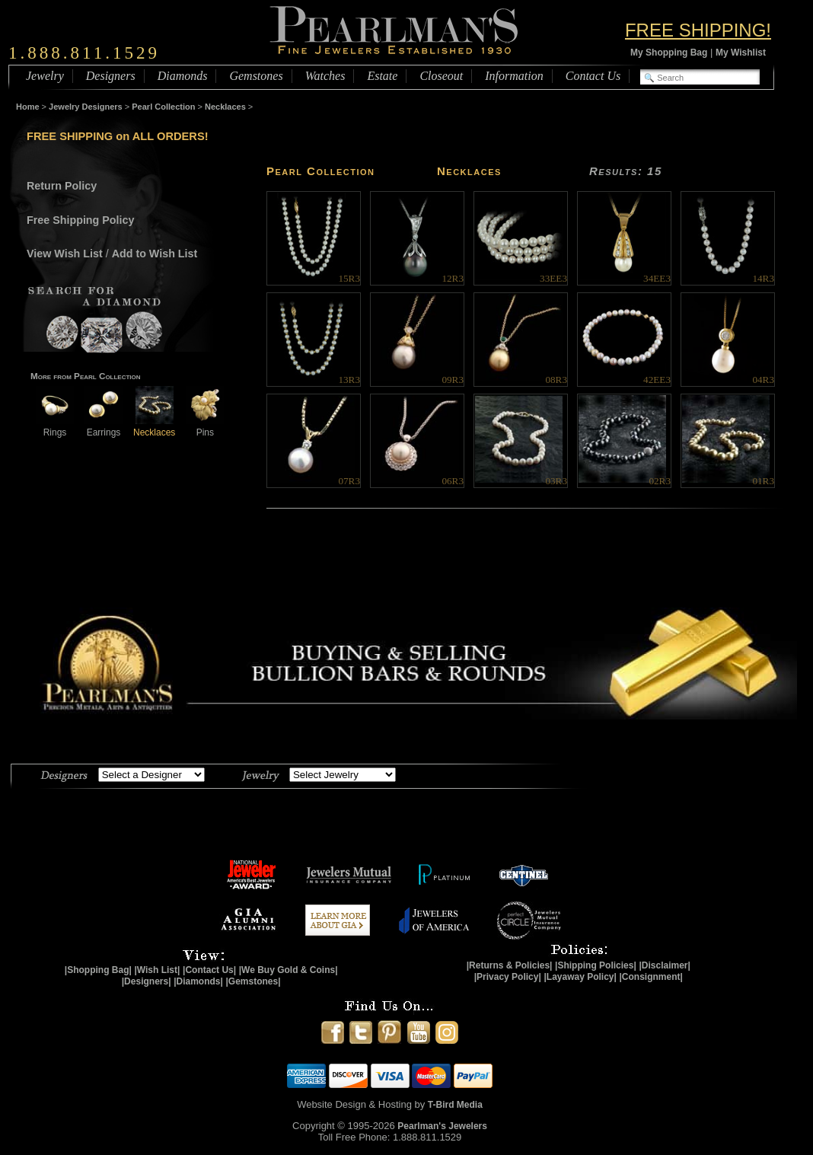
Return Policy (62, 186)
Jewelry (45, 75)
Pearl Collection (163, 106)
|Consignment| (651, 977)
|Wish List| (157, 970)
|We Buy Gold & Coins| (288, 970)
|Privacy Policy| (507, 977)
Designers (111, 75)
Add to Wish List (155, 253)
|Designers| (146, 981)
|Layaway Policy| (580, 977)
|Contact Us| (209, 970)
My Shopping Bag (668, 52)
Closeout (441, 75)
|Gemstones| (253, 981)
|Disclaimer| (664, 965)
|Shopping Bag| (98, 970)
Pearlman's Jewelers (442, 1126)
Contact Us (593, 75)
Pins (205, 427)
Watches (325, 75)
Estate (382, 75)
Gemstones (255, 75)
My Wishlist (741, 52)
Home (28, 106)
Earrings (103, 427)
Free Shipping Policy (80, 220)
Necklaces (225, 106)
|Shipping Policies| (595, 965)
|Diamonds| (198, 981)
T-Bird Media (455, 1104)
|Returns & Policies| (510, 965)
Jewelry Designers (86, 106)
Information (514, 75)
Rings (55, 427)
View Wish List (65, 253)
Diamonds (183, 75)
